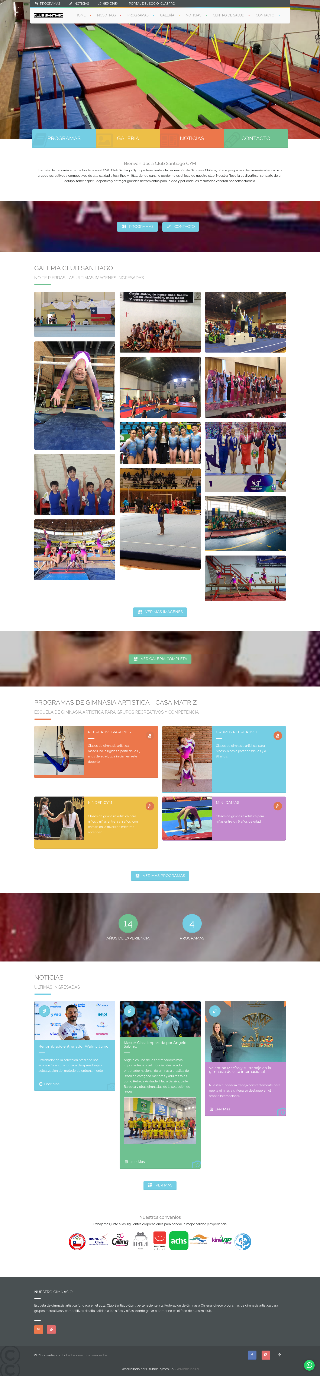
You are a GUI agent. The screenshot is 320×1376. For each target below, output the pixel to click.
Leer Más (49, 1084)
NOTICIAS (81, 4)
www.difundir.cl (188, 1369)
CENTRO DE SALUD (228, 15)
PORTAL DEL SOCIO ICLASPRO (152, 4)
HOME (80, 15)
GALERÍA (167, 15)
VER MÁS (160, 1185)
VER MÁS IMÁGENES (160, 612)
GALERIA (128, 138)
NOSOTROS (106, 15)
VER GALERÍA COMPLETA (160, 659)
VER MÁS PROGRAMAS (160, 875)
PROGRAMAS (50, 4)
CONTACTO (265, 15)
